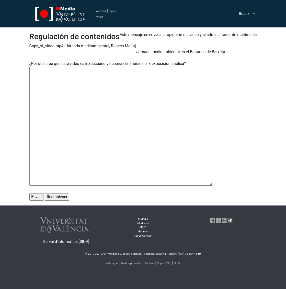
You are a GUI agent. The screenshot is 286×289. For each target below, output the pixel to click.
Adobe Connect (143, 235)
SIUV (177, 263)
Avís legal (112, 263)
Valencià (101, 11)
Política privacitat (130, 263)
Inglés (112, 11)
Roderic (143, 231)
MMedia (143, 219)
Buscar (245, 13)
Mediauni (143, 223)
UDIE (143, 227)
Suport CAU (164, 263)
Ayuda (99, 17)
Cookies (149, 263)
